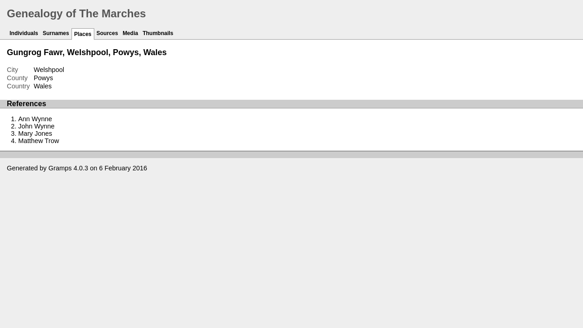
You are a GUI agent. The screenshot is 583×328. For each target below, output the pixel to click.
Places (83, 34)
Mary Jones (35, 133)
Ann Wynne (35, 119)
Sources (107, 33)
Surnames (56, 33)
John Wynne (36, 126)
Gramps (60, 168)
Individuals (24, 33)
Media (130, 33)
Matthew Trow (38, 140)
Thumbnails (158, 33)
